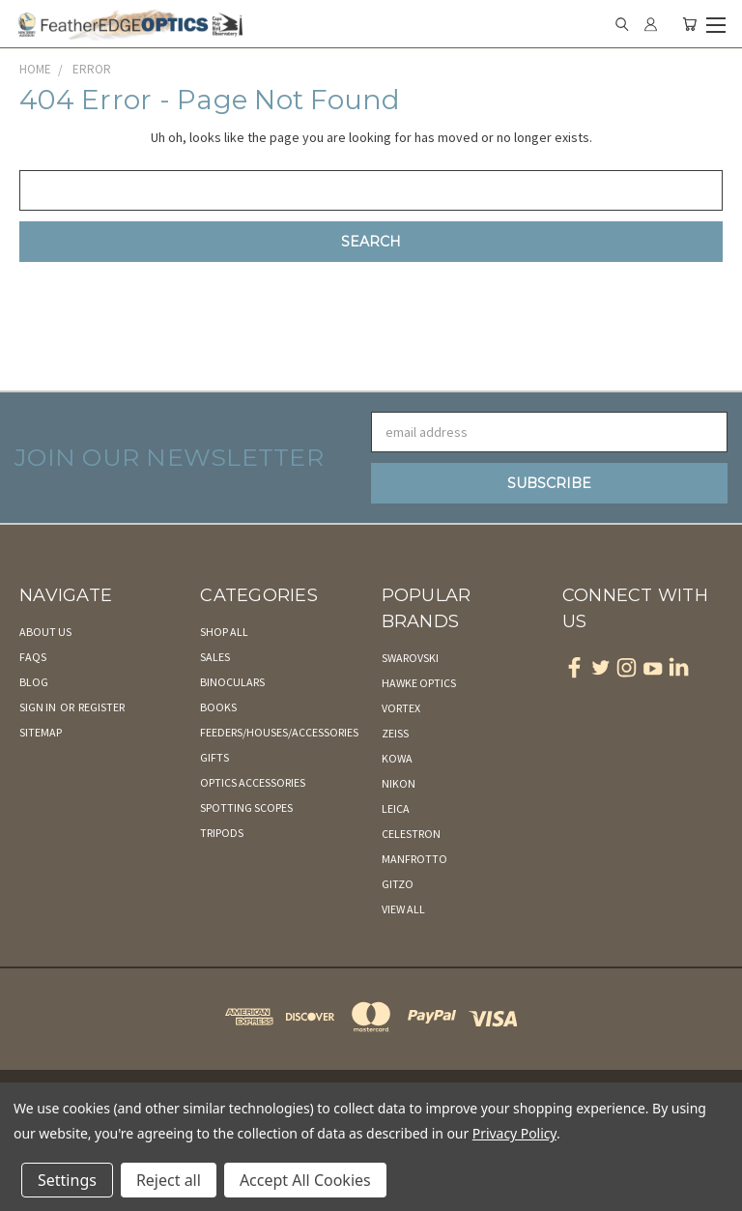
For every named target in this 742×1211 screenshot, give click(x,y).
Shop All (224, 631)
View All (403, 909)
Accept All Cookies (305, 1180)
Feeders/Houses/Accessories (279, 732)
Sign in (38, 707)
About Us (45, 631)
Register (101, 707)
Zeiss (395, 733)
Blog (33, 682)
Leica (396, 808)
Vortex (401, 708)
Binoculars (232, 682)
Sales (215, 656)
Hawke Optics (419, 683)
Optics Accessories (252, 782)
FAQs (32, 656)
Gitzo (398, 884)
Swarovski (410, 657)
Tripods (221, 832)
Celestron (411, 833)
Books (218, 707)
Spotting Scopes (246, 807)
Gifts (214, 757)
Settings (67, 1180)
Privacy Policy (514, 1133)
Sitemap (40, 732)
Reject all (168, 1180)
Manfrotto (414, 858)
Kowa (397, 758)
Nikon (398, 783)
